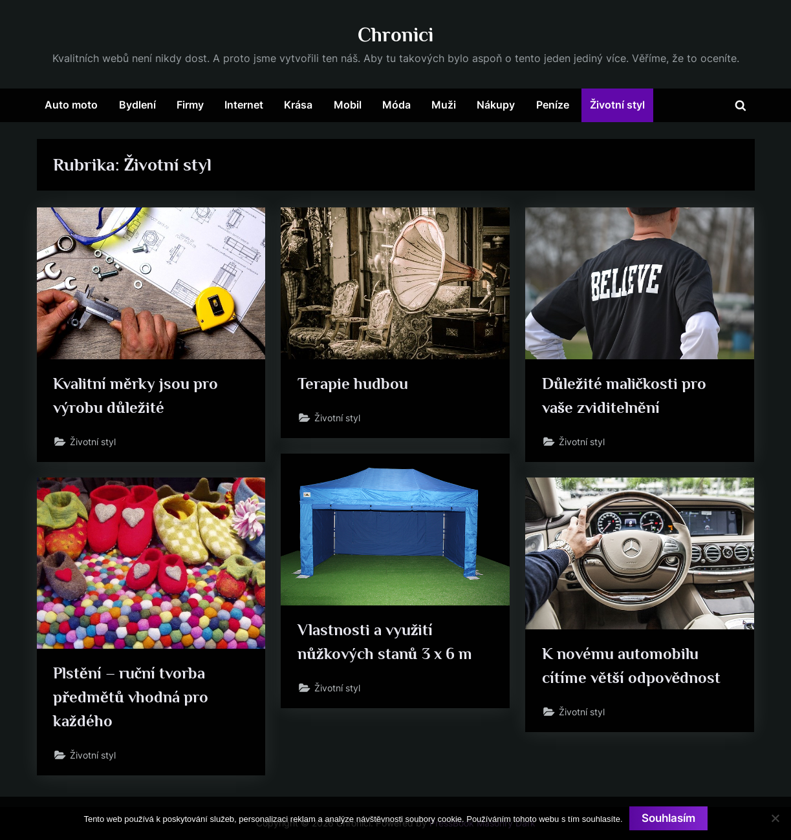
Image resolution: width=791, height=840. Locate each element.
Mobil (348, 104)
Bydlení (137, 104)
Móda (396, 104)
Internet (243, 104)
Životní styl (617, 104)
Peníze (552, 104)
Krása (298, 104)
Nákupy (496, 104)
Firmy (190, 104)
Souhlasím (668, 818)
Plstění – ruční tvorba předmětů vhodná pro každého (130, 697)
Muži (443, 104)
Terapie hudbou (353, 383)
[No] (774, 818)
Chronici (395, 34)
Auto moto (71, 104)
